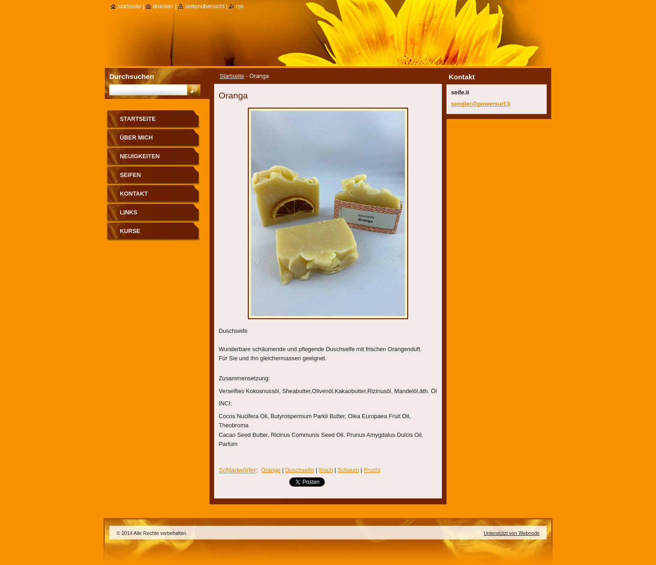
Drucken (163, 6)
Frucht (372, 470)
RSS (240, 6)
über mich (136, 137)
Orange (271, 470)
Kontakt (134, 193)
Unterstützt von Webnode (512, 533)
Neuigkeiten (139, 156)
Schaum (348, 470)
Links (128, 212)
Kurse (130, 231)
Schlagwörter (237, 470)
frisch (326, 470)
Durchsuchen (131, 76)
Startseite (232, 76)
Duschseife (299, 470)
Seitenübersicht (204, 6)
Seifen (130, 174)
